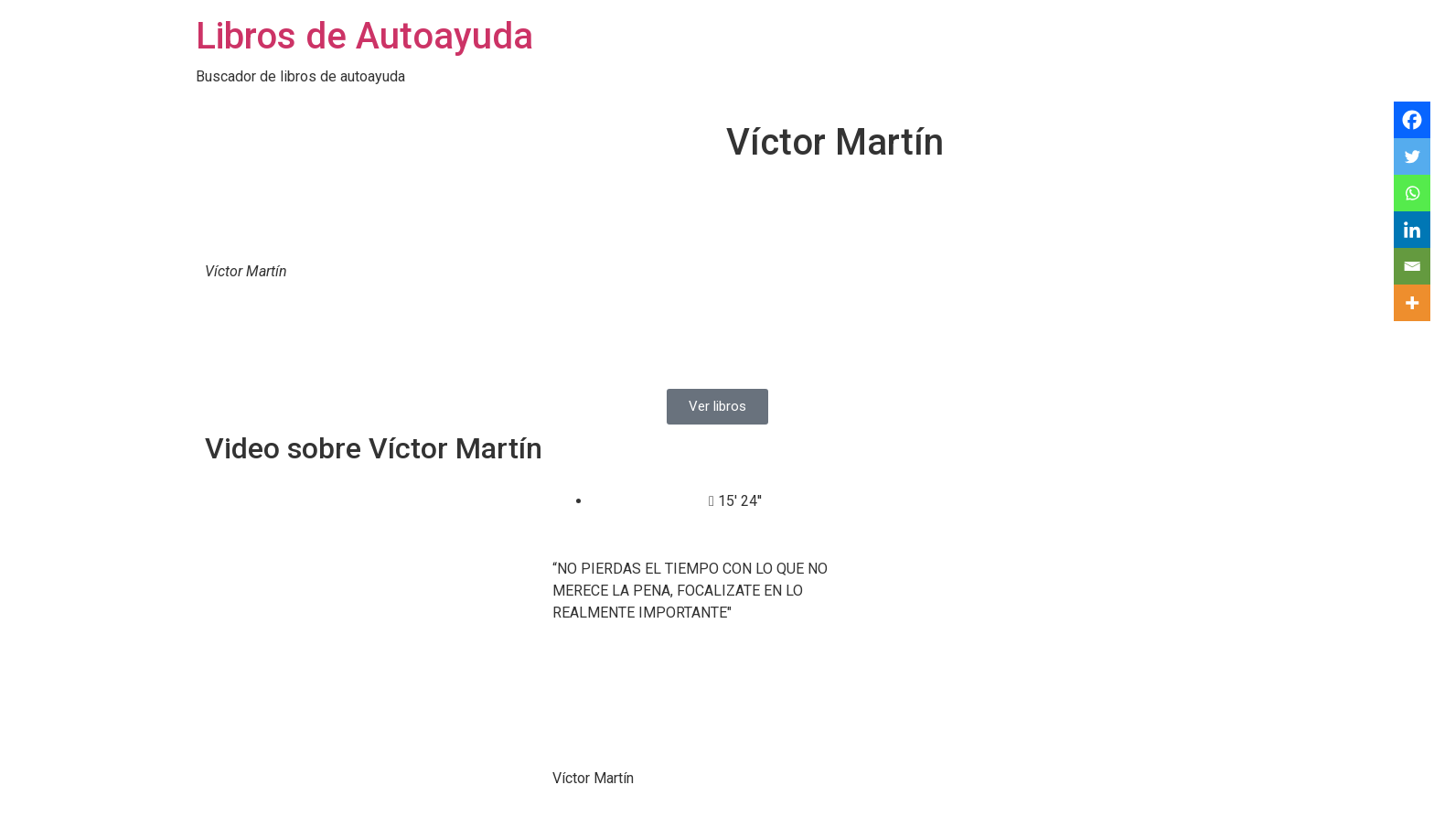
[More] (1412, 303)
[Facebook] (1412, 120)
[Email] (1412, 266)
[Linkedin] (1412, 229)
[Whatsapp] (1412, 193)
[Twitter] (1412, 156)
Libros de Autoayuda (364, 36)
